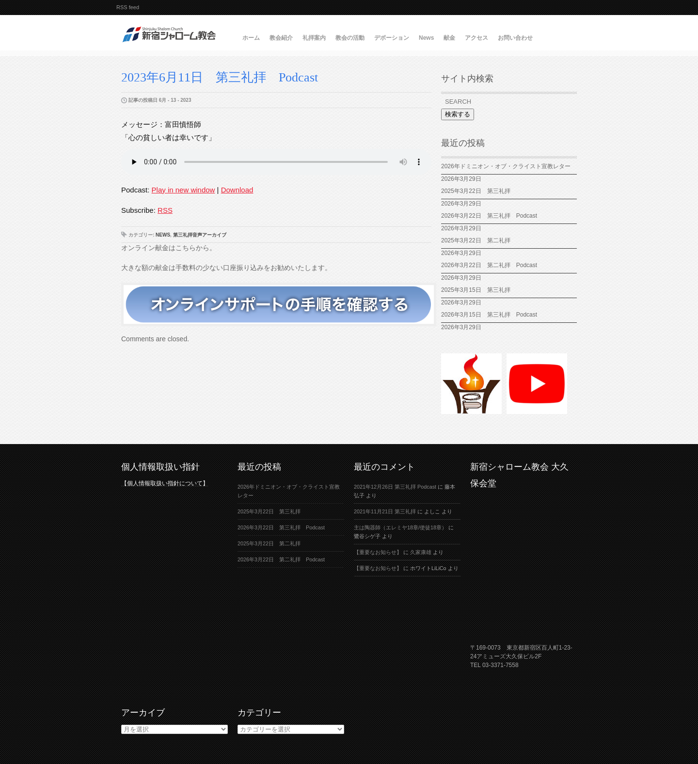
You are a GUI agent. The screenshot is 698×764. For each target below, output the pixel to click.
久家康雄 (420, 552)
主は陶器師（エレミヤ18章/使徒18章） (400, 527)
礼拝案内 (314, 37)
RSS (165, 210)
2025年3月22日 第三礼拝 (475, 191)
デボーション (391, 37)
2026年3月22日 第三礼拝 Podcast (489, 215)
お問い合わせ (515, 37)
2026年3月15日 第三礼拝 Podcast (489, 314)
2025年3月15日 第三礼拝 (478, 289)
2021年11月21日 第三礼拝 (385, 511)
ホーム (251, 37)
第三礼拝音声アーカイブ (199, 235)
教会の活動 (350, 37)
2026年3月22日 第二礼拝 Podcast (489, 265)
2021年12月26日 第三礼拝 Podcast (395, 487)
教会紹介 (281, 37)
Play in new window (183, 190)
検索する (457, 114)
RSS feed (127, 7)
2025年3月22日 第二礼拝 (478, 240)
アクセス (476, 37)
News (426, 37)
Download (237, 190)
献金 (449, 37)
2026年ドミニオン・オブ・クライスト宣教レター (506, 166)
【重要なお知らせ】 (378, 552)
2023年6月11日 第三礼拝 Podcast (219, 77)
